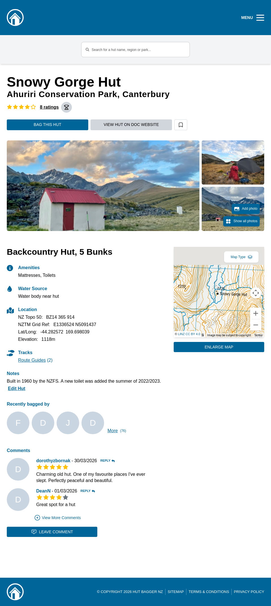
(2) (35, 360)
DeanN (43, 491)
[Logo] (15, 17)
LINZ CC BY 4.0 (189, 334)
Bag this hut (47, 124)
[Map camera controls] (255, 293)
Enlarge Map (219, 347)
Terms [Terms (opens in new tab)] (258, 335)
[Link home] (15, 591)
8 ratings (49, 107)
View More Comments (57, 517)
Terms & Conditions (209, 592)
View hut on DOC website (131, 124)
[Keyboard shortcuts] (202, 335)
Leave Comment (52, 532)
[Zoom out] (255, 325)
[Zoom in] (255, 313)
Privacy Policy (249, 592)
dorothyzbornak (53, 460)
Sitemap (176, 592)
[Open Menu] (252, 17)
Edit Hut (16, 388)
